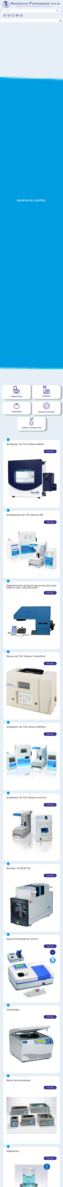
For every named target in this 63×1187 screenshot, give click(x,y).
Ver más (50, 451)
